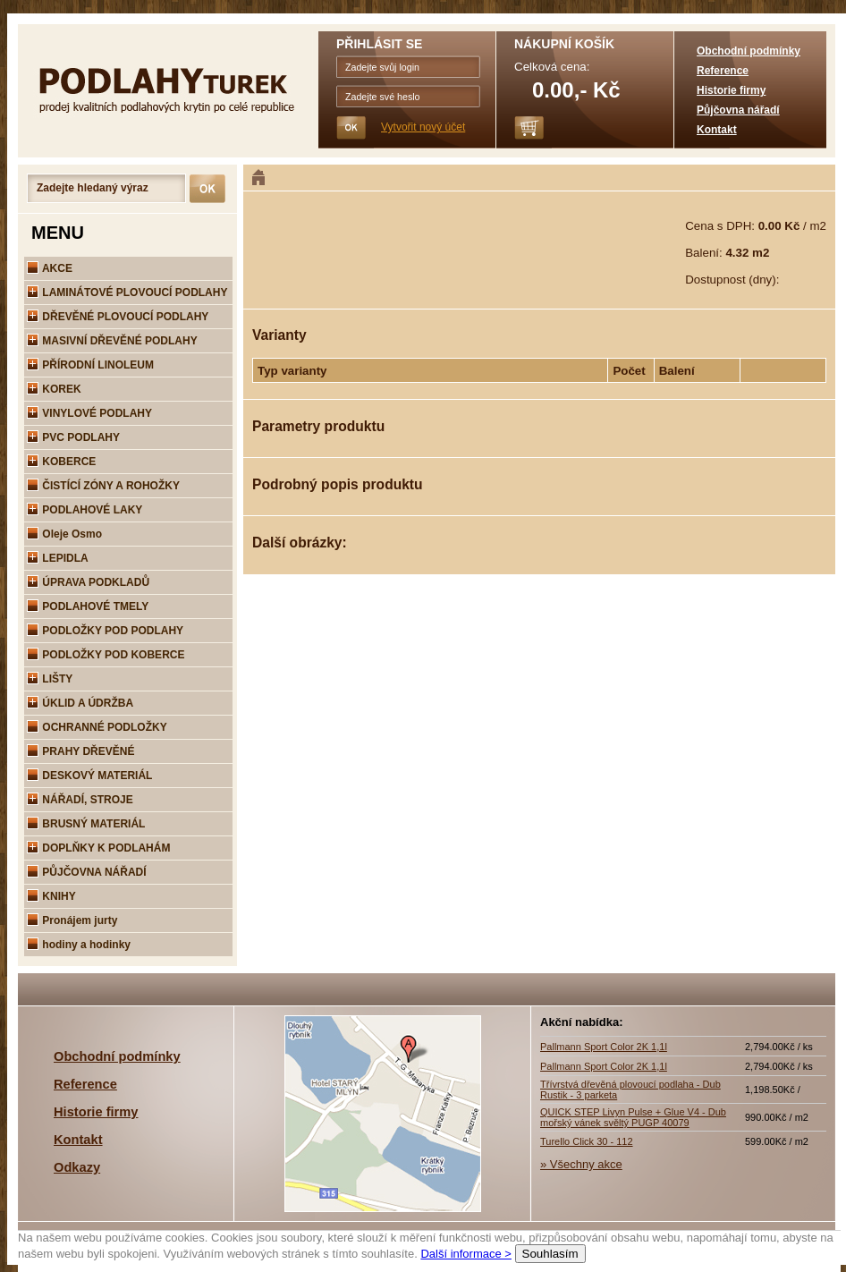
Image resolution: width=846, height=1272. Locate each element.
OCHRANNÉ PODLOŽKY (97, 727)
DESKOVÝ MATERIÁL (89, 775)
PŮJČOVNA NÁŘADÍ (87, 872)
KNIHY (51, 896)
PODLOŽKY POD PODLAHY (105, 630)
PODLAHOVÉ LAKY (84, 510)
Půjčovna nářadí (738, 110)
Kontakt (717, 129)
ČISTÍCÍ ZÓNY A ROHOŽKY (103, 485)
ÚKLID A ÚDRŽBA (80, 703)
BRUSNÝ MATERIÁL (86, 824)
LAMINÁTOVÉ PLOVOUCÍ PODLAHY (127, 292)
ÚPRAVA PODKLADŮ (88, 582)
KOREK (54, 389)
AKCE (49, 268)
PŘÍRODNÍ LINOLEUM (90, 365)
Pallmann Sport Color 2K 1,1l (603, 1046)
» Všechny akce (581, 1164)
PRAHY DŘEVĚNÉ (80, 751)
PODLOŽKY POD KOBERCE (105, 655)
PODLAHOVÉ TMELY (87, 606)
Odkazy (77, 1167)
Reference (723, 70)
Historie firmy (731, 90)
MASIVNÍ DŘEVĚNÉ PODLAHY (112, 341)
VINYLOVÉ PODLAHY (89, 413)
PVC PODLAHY (73, 437)
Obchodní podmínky (748, 51)
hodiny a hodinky (79, 944)
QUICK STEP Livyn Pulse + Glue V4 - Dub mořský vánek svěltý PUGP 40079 (633, 1117)
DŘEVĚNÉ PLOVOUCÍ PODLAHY (117, 316)
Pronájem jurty (72, 920)
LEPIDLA (58, 558)
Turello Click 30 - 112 (586, 1141)
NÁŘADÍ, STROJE (80, 799)
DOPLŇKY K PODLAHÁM (98, 848)
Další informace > (466, 1253)
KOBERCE (61, 461)
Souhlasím (550, 1253)
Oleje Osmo (64, 534)
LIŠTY (49, 679)
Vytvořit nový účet (423, 127)
